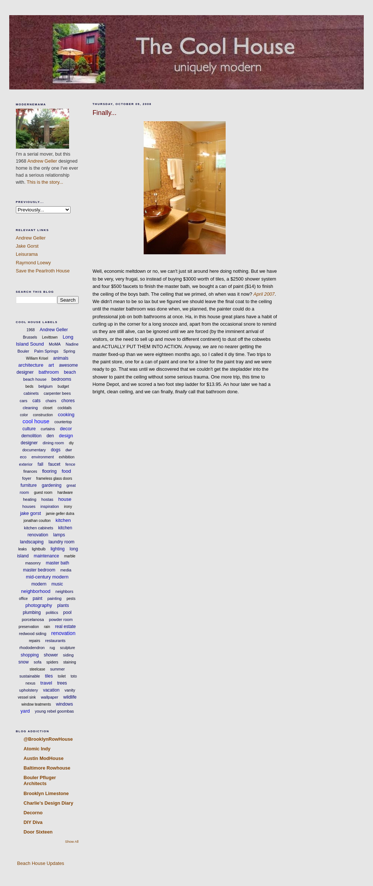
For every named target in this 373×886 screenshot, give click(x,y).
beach (70, 372)
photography (38, 605)
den (50, 435)
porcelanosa (33, 619)
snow (23, 662)
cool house (36, 421)
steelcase (37, 669)
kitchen (63, 520)
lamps (59, 534)
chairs (50, 400)
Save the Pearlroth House (43, 271)
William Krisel (37, 358)
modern (39, 584)
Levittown (50, 337)
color (24, 415)
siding (68, 655)
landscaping (32, 541)
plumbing (32, 612)
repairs (34, 641)
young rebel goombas (54, 711)
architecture (30, 365)
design (66, 435)
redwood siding (32, 633)
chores (68, 400)
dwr (68, 450)
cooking (66, 414)
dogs (56, 449)
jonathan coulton (37, 521)
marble (70, 556)
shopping (30, 655)
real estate (65, 626)
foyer (26, 478)
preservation (28, 627)
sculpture (67, 648)
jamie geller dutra (60, 514)
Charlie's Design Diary (48, 803)
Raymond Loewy (33, 262)
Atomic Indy (37, 748)
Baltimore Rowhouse (47, 768)
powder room (60, 619)
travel (46, 683)
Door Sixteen (38, 832)
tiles (49, 676)
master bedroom (39, 570)
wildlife (69, 697)
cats (36, 400)
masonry (33, 563)
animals (60, 358)
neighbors (64, 591)
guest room (43, 492)
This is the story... (45, 182)
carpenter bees (57, 393)
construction (43, 415)
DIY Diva (33, 822)
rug (52, 648)
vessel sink (27, 697)
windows (64, 704)
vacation (51, 690)
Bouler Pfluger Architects (40, 780)
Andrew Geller (42, 161)
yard (25, 711)
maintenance (46, 556)
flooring (49, 471)
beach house (35, 379)
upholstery (28, 690)
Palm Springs (46, 351)
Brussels (30, 337)
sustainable (30, 676)
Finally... (104, 112)
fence (70, 464)
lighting (58, 548)
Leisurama (27, 254)
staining (69, 662)
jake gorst (30, 513)
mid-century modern (47, 577)
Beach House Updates (40, 863)
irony (68, 507)
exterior (26, 464)
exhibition (66, 457)
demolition (31, 435)
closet (47, 408)
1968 (31, 330)
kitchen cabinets (38, 528)
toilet (62, 676)
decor (66, 428)
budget (63, 386)
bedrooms (61, 379)
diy (71, 443)
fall (40, 464)
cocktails (65, 408)
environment (42, 457)
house (64, 499)
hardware (65, 492)
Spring (69, 351)
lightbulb (38, 549)
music (57, 584)
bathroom (48, 372)
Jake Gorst (27, 246)
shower (51, 655)
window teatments (36, 704)
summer (57, 669)
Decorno (33, 812)
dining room (53, 443)
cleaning (30, 407)
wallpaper (49, 697)
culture (29, 428)
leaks (22, 549)
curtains (48, 429)
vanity (70, 690)
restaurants (55, 640)
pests (70, 599)
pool (67, 612)
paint (37, 598)
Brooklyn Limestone (46, 793)
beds (29, 386)
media (65, 570)
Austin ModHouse (44, 758)
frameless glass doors (54, 478)
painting (54, 598)
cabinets (31, 393)
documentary (34, 450)
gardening (51, 485)
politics (52, 612)
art (51, 365)
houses (29, 506)
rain (47, 627)
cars (23, 400)
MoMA (55, 344)
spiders (52, 662)
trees (62, 683)
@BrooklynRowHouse (48, 739)
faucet (54, 464)
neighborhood (36, 591)
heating (29, 499)
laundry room (62, 541)
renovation (63, 633)
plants (63, 605)
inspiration (50, 506)
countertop (63, 422)
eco (23, 457)
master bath (57, 563)
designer (29, 442)
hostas (47, 499)
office (23, 599)
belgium (45, 386)
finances (30, 471)
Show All (72, 841)
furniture (28, 485)
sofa (37, 662)
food (66, 471)
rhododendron (32, 647)
